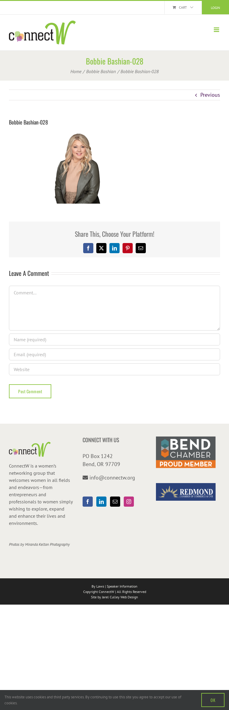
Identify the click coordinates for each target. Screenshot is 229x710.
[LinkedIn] (101, 502)
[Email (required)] (114, 354)
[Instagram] (129, 502)
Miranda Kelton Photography (47, 544)
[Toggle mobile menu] (217, 30)
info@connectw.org (112, 477)
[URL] (114, 369)
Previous (210, 94)
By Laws (98, 586)
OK (213, 700)
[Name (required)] (114, 339)
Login (215, 7)
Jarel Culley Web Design (120, 597)
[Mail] (115, 502)
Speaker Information (122, 586)
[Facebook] (88, 502)
